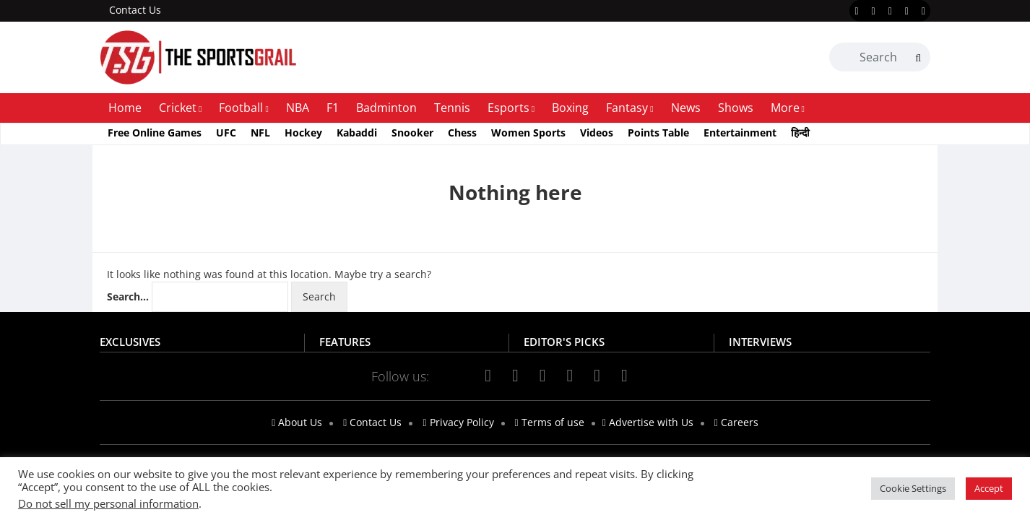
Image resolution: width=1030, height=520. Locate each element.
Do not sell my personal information (108, 503)
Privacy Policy (458, 422)
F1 (332, 108)
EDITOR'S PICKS (564, 341)
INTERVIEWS (760, 341)
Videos (596, 132)
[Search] (918, 58)
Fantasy (627, 108)
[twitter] (873, 11)
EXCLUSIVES (130, 341)
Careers (736, 422)
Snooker (412, 132)
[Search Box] (879, 57)
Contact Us (135, 10)
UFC (226, 132)
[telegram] (624, 375)
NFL (260, 132)
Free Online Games (155, 132)
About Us (297, 422)
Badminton (386, 108)
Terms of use (549, 422)
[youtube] (907, 11)
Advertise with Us (647, 422)
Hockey (303, 132)
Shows (735, 108)
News (686, 108)
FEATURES (345, 341)
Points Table (658, 132)
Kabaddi (357, 132)
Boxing (570, 108)
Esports (508, 108)
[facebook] (856, 11)
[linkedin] (923, 11)
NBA (297, 108)
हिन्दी (800, 132)
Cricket (177, 108)
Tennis (452, 108)
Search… (128, 296)
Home (125, 108)
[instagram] (890, 11)
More (785, 108)
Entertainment (740, 132)
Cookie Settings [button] (913, 488)
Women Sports (528, 132)
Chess (462, 132)
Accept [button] (988, 488)
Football (241, 108)
